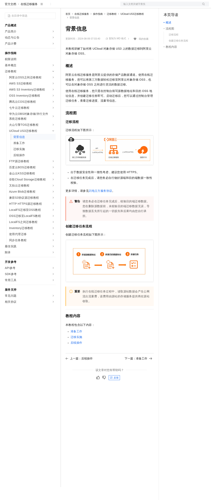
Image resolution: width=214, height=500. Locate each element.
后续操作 (76, 355)
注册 (187, 6)
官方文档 (10, 17)
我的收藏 (143, 51)
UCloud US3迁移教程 (132, 27)
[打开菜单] (6, 6)
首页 (68, 27)
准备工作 (76, 344)
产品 (52, 6)
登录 (202, 6)
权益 (78, 6)
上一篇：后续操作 (79, 371)
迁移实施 (76, 350)
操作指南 (98, 27)
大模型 (41, 6)
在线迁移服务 (29, 17)
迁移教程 (112, 27)
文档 (159, 6)
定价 (87, 6)
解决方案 (65, 6)
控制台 (177, 6)
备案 (168, 6)
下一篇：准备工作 (138, 371)
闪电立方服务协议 (100, 203)
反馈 (114, 390)
